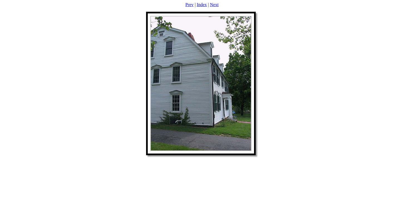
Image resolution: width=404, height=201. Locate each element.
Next (214, 4)
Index (202, 4)
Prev (189, 4)
